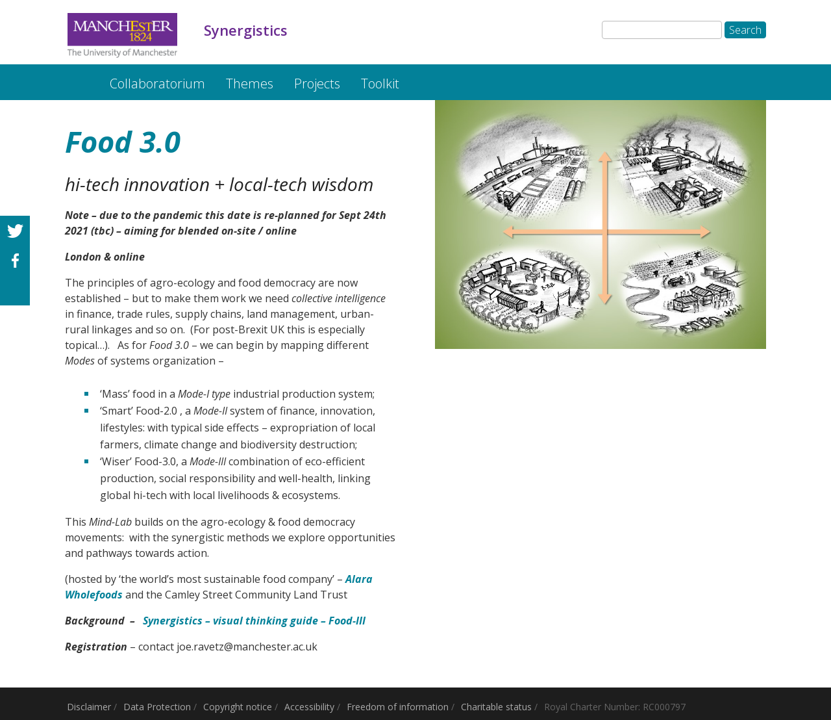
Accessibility (309, 707)
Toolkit (380, 83)
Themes (249, 83)
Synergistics (76, 77)
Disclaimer (89, 707)
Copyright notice (237, 707)
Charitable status (496, 707)
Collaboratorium (157, 83)
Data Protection (157, 707)
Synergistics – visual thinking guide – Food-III (254, 620)
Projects (317, 83)
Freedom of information (398, 707)
